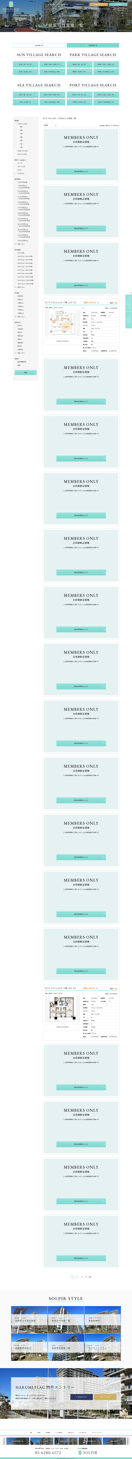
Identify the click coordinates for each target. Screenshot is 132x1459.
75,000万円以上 (23, 241)
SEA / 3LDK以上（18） (52, 103)
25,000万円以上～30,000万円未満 (24, 221)
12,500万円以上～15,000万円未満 (23, 199)
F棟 (21, 145)
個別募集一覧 (92, 46)
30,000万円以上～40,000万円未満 (24, 226)
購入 (105, 1396)
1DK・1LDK (21, 167)
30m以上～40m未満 (25, 257)
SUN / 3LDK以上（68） (52, 72)
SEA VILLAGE (22, 155)
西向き (20, 347)
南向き (20, 340)
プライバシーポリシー (97, 1431)
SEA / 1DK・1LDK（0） (52, 96)
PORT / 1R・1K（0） (79, 96)
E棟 (21, 141)
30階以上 (21, 311)
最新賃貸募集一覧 (17, 1440)
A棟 (21, 128)
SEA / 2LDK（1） (26, 103)
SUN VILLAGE (22, 125)
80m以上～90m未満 (25, 274)
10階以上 (20, 304)
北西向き (20, 350)
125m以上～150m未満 (25, 285)
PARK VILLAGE (23, 152)
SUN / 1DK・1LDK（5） (52, 65)
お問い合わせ (71, 1431)
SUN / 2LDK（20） (26, 72)
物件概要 (51, 4)
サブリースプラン (41, 1440)
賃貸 (81, 1396)
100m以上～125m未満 (25, 281)
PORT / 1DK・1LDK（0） (106, 96)
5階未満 (20, 297)
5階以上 (20, 300)
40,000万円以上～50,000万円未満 (24, 232)
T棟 (21, 148)
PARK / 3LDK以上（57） (106, 72)
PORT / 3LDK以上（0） (106, 103)
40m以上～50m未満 (25, 261)
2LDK (19, 171)
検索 (25, 373)
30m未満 (21, 254)
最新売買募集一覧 (90, 1440)
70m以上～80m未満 (25, 271)
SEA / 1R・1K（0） (25, 96)
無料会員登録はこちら (81, 172)
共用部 (38, 1431)
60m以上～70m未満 (25, 267)
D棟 (21, 138)
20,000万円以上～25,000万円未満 (24, 215)
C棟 (21, 134)
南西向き (20, 343)
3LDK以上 (21, 174)
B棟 (21, 131)
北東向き (20, 330)
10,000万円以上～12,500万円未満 (23, 193)
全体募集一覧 (39, 46)
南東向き (20, 337)
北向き (20, 326)
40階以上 (21, 314)
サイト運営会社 (62, 4)
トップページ (16, 15)
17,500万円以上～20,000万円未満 (24, 210)
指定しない (21, 245)
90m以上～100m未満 (25, 278)
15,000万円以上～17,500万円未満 (23, 204)
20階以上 (21, 307)
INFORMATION (83, 1431)
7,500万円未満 (22, 183)
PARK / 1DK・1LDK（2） (106, 65)
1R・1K (20, 164)
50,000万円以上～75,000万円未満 (24, 237)
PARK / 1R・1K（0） (80, 65)
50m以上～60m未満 (25, 264)
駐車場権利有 (22, 363)
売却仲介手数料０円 (66, 1440)
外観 (31, 1431)
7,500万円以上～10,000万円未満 (23, 188)
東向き (20, 333)
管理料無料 (114, 1440)
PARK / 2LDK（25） (80, 72)
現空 (19, 366)
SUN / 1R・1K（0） (26, 65)
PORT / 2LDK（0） (79, 103)
